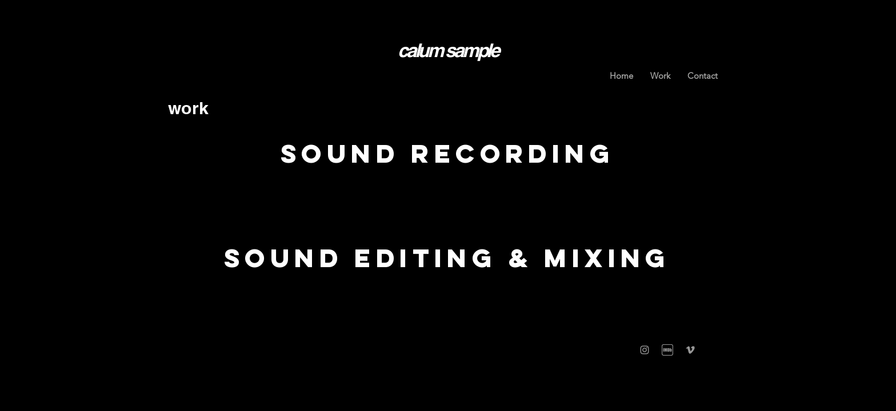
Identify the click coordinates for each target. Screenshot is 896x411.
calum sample (448, 50)
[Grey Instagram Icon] (644, 350)
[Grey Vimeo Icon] (690, 350)
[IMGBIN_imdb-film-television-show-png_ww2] (667, 350)
